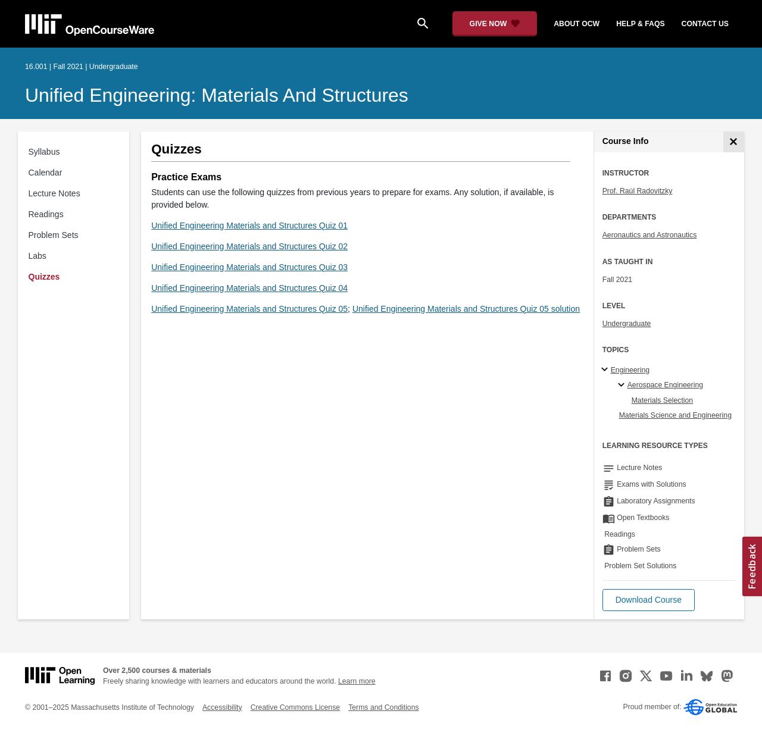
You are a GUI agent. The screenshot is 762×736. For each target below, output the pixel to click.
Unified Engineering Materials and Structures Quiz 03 (249, 267)
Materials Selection (663, 400)
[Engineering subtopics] (606, 370)
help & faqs (640, 24)
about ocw (576, 24)
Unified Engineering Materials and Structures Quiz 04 (249, 288)
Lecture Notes (54, 193)
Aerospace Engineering (665, 385)
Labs (37, 256)
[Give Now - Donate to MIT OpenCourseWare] (495, 23)
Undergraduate (626, 324)
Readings (46, 214)
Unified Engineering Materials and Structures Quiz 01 (249, 225)
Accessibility (222, 707)
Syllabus (44, 151)
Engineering (630, 370)
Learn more (357, 681)
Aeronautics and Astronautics (649, 235)
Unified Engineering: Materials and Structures (216, 95)
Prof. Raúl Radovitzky (637, 191)
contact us (705, 24)
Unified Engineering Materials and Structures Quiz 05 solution (466, 309)
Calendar (46, 172)
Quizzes (44, 276)
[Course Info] (733, 141)
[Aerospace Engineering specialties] (623, 385)
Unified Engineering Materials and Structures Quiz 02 (249, 246)
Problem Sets (54, 235)
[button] (648, 600)
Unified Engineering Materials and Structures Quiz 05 (249, 309)
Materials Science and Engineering (675, 415)
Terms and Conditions (383, 707)
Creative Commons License (295, 707)
